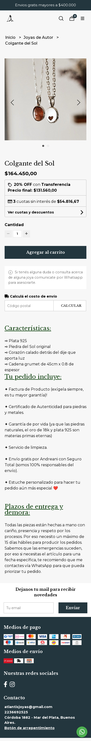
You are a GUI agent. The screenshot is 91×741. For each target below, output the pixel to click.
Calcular (71, 305)
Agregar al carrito (45, 252)
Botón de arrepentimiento (29, 728)
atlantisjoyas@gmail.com (28, 707)
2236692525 (16, 712)
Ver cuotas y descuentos (31, 212)
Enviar (73, 607)
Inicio (11, 37)
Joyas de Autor (39, 37)
